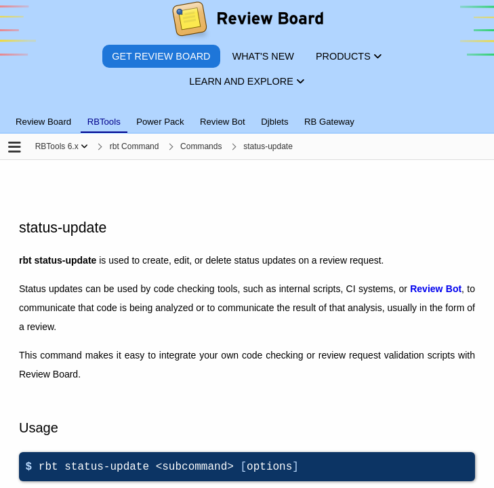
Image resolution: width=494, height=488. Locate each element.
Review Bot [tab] (222, 122)
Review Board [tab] (43, 122)
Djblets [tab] (274, 122)
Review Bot (435, 288)
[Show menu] (84, 146)
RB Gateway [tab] (329, 122)
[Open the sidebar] (14, 148)
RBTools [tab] (104, 122)
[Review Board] (247, 22)
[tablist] (247, 114)
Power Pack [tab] (160, 122)
